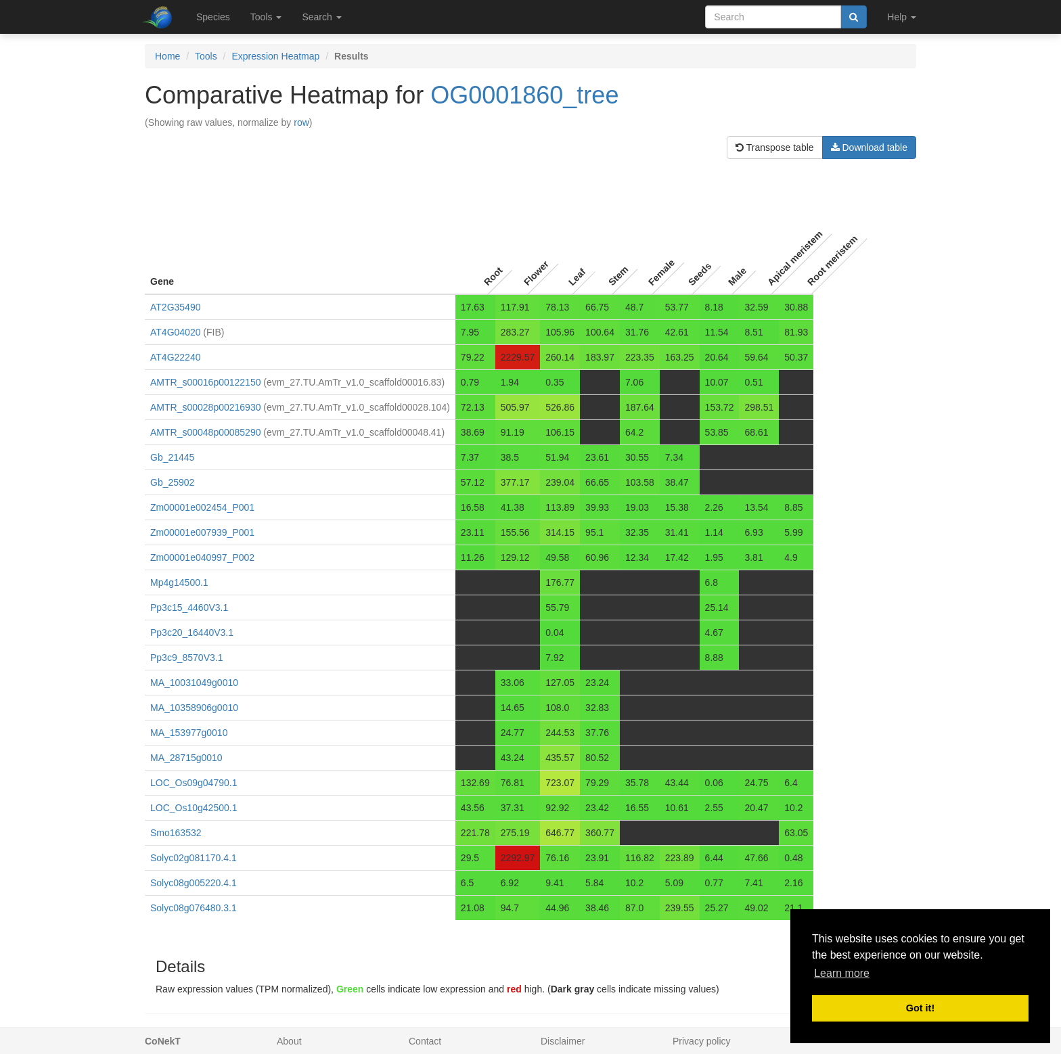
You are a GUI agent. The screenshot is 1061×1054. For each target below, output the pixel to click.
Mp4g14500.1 (179, 582)
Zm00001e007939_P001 (202, 532)
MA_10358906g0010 (194, 707)
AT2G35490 (175, 307)
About (289, 1041)
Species (213, 17)
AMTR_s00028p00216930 (205, 407)
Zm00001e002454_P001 (202, 507)
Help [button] (901, 17)
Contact (425, 1041)
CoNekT (163, 1041)
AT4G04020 (175, 332)
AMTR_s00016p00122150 (205, 382)
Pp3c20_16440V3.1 (191, 632)
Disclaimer (563, 1041)
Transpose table (775, 147)
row (301, 122)
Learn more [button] (842, 973)
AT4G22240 (175, 357)
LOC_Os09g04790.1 (193, 782)
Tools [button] (266, 17)
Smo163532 (176, 832)
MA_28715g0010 (186, 757)
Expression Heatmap (275, 56)
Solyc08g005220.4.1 (193, 882)
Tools (206, 56)
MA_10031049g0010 (194, 682)
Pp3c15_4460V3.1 (189, 607)
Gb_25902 (172, 482)
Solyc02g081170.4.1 (193, 857)
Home (167, 56)
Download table (869, 147)
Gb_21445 (172, 457)
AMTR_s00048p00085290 (205, 432)
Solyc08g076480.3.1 (193, 907)
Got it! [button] (920, 1008)
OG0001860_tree (524, 95)
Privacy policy (702, 1041)
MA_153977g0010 (188, 732)
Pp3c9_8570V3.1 (186, 657)
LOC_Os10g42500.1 (193, 807)
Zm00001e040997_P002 (202, 557)
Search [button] (321, 17)
